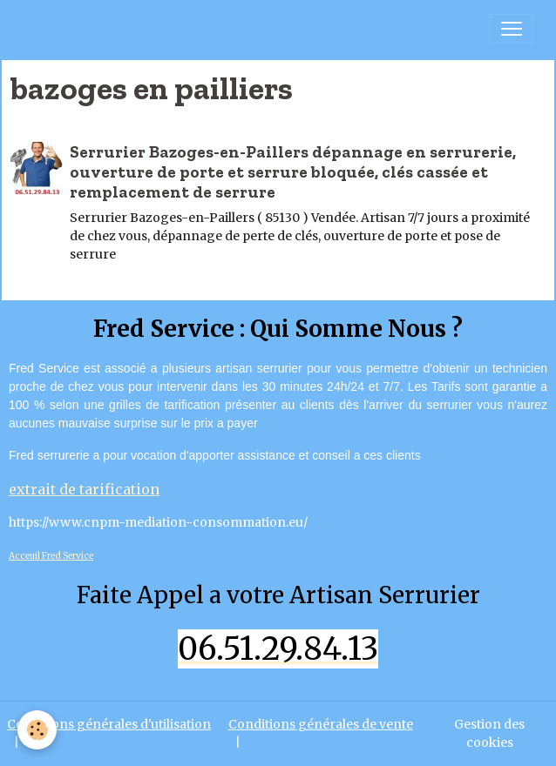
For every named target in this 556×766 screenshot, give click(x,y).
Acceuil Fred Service (51, 555)
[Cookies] (37, 729)
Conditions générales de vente (320, 724)
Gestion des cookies (489, 733)
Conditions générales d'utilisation (109, 724)
